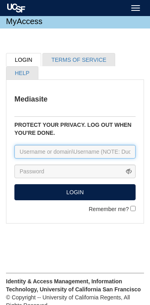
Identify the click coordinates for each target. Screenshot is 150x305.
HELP (22, 73)
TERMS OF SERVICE (78, 60)
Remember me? (112, 209)
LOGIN (23, 60)
